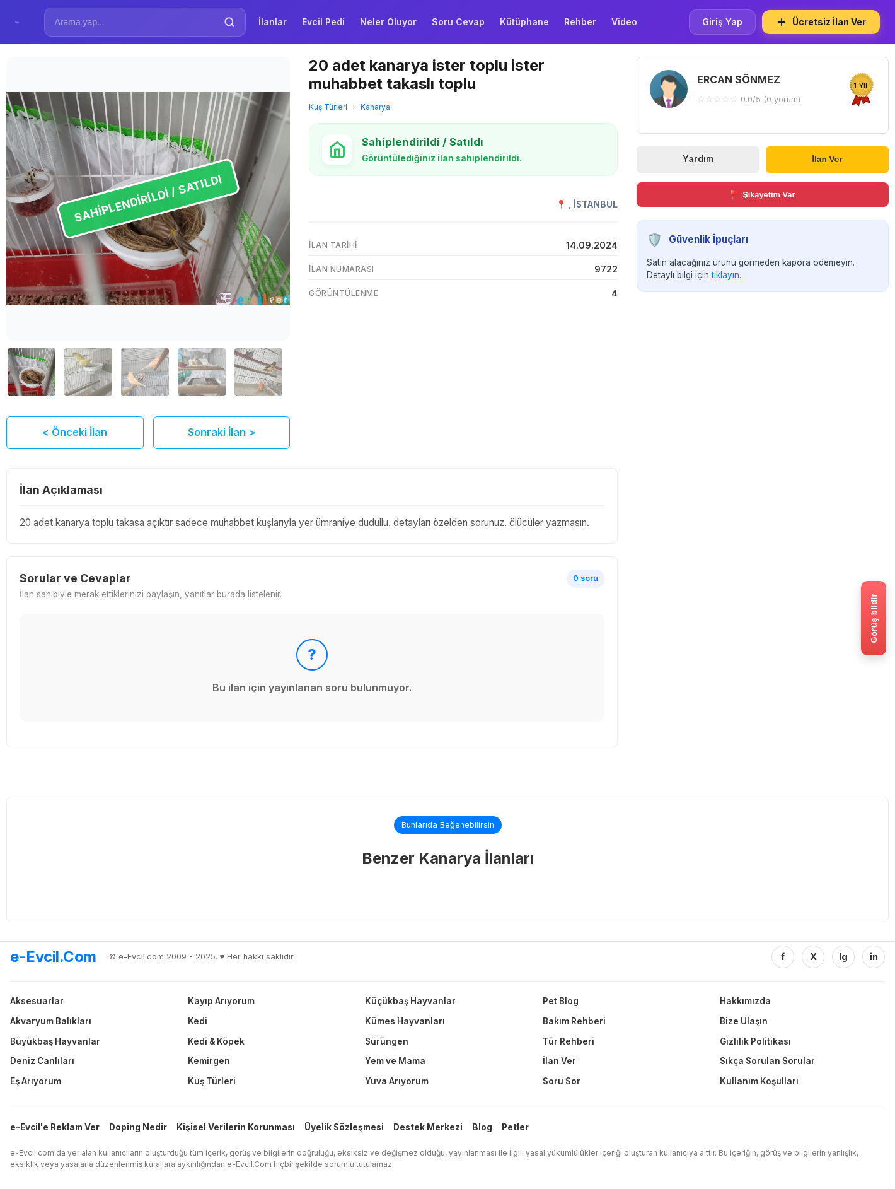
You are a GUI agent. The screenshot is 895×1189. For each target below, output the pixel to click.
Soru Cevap (458, 21)
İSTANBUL (596, 204)
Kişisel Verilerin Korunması (235, 1127)
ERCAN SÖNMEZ (738, 79)
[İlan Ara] (136, 22)
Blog (482, 1127)
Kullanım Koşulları (759, 1081)
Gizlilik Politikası (755, 1041)
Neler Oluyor (388, 21)
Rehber (580, 21)
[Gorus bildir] (873, 618)
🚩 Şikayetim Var (762, 194)
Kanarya (375, 107)
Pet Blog (561, 1001)
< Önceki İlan (74, 432)
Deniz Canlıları (42, 1061)
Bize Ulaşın (744, 1021)
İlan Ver (827, 159)
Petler (515, 1127)
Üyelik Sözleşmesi (344, 1127)
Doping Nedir (138, 1127)
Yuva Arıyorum (397, 1081)
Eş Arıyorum (35, 1081)
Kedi (197, 1021)
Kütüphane (524, 21)
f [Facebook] (783, 956)
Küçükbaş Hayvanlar (410, 1001)
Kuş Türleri (328, 107)
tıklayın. (726, 275)
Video (624, 21)
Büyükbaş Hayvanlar (55, 1041)
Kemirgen (209, 1061)
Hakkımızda (745, 1001)
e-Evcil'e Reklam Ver (55, 1127)
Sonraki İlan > (221, 432)
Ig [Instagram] (843, 956)
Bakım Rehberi (574, 1021)
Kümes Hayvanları (405, 1021)
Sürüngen (386, 1041)
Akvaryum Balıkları (50, 1021)
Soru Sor (561, 1081)
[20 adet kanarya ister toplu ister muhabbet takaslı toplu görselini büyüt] (148, 199)
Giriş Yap (722, 21)
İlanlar (272, 21)
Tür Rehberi (568, 1041)
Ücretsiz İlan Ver (821, 22)
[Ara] (229, 22)
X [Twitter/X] (813, 956)
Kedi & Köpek (216, 1041)
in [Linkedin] (874, 956)
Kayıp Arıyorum (221, 1001)
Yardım (698, 159)
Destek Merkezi (428, 1127)
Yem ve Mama (395, 1061)
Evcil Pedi (323, 21)
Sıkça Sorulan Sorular (767, 1061)
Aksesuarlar (37, 1001)
